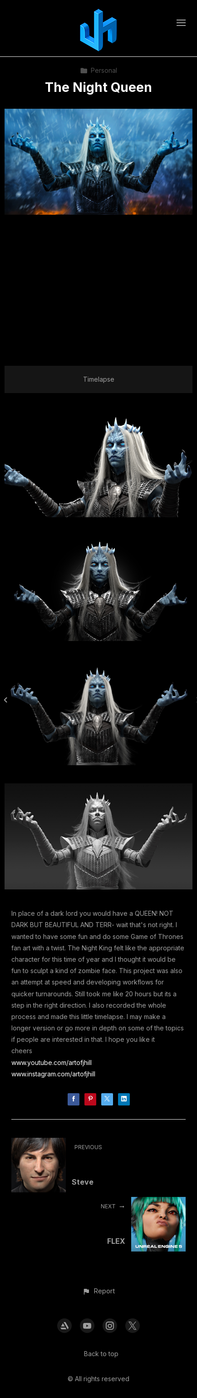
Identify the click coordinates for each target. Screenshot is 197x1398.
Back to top (101, 1354)
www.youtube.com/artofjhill (51, 1062)
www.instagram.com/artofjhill (53, 1074)
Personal (98, 70)
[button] (98, 1291)
